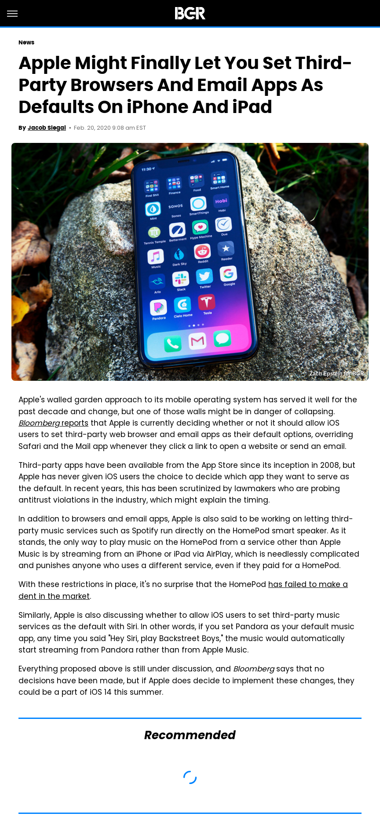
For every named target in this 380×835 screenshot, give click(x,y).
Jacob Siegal (47, 127)
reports (53, 424)
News (26, 42)
